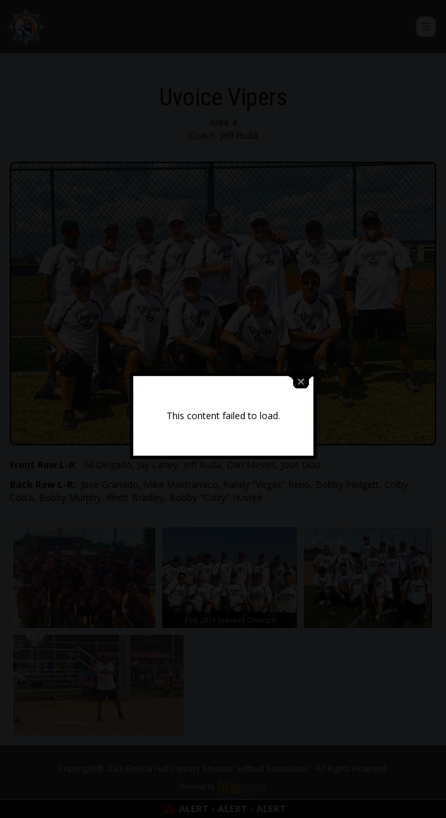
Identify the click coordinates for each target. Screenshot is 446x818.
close (301, 379)
